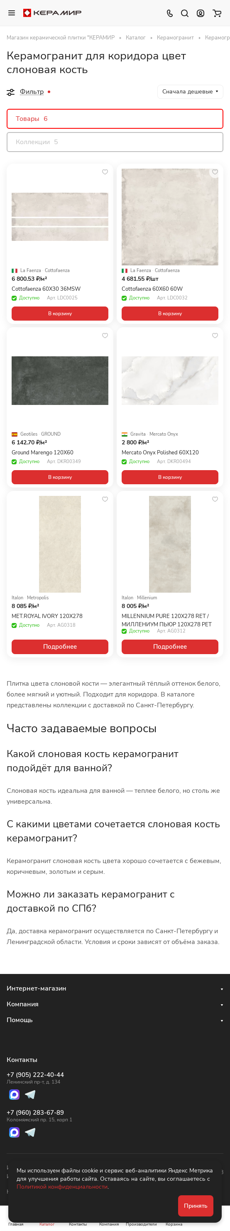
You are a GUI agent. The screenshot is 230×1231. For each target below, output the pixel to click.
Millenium (147, 598)
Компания (23, 1004)
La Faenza (30, 271)
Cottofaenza (57, 271)
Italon (17, 598)
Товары (32, 119)
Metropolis (38, 598)
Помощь (20, 1020)
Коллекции (37, 142)
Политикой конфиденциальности (62, 1187)
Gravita (138, 434)
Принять (196, 1206)
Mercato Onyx (163, 434)
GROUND (51, 434)
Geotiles (28, 434)
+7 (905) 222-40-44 (39, 1078)
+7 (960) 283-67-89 (39, 1116)
